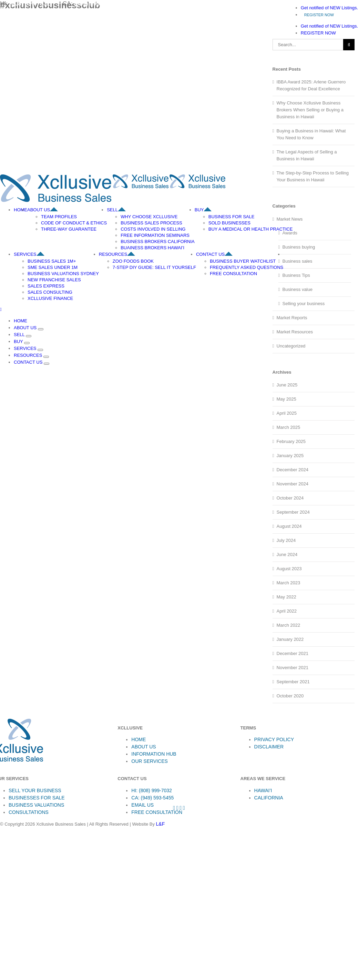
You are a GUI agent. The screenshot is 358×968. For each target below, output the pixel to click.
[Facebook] (174, 808)
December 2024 (293, 469)
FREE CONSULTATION (156, 812)
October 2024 (290, 498)
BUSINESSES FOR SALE (37, 797)
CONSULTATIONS (29, 812)
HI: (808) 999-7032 (151, 790)
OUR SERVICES (149, 761)
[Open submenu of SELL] (28, 336)
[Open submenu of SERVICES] (40, 350)
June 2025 (287, 384)
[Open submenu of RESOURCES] (46, 357)
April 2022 (287, 611)
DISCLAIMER (269, 746)
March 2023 (288, 582)
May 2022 (286, 596)
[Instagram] (177, 808)
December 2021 (293, 653)
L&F (160, 824)
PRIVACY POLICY (274, 739)
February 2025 (291, 441)
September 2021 (293, 681)
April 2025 (287, 413)
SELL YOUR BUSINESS (35, 790)
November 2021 (293, 667)
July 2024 (286, 540)
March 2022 (288, 625)
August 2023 (289, 568)
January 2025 (290, 455)
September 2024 (293, 512)
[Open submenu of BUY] (27, 343)
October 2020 (290, 695)
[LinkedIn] (184, 808)
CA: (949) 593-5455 (152, 797)
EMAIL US (142, 805)
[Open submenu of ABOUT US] (40, 329)
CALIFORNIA (268, 797)
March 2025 (288, 427)
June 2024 (287, 554)
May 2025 (286, 399)
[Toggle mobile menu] (1, 309)
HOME (138, 739)
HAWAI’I (263, 790)
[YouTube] (181, 808)
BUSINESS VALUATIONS (36, 805)
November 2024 (293, 483)
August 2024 (289, 526)
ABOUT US (143, 746)
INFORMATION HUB (153, 754)
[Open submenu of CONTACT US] (46, 364)
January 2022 (290, 639)
